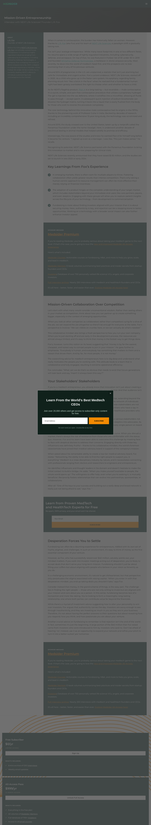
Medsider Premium (63, 239)
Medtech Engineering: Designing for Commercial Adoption (130, 775)
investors (86, 768)
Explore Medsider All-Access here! (111, 292)
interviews (51, 758)
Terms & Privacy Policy (13, 817)
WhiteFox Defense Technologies (77, 65)
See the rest (123, 781)
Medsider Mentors (57, 270)
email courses (100, 772)
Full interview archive (58, 287)
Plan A (82, 94)
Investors (52, 279)
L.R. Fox (11, 45)
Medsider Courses (56, 262)
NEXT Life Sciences (29, 52)
